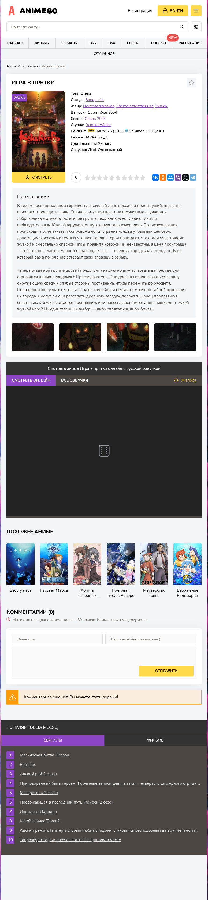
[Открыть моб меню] (196, 10)
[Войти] (173, 10)
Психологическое (98, 106)
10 (143, 177)
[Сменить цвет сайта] (196, 26)
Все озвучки (74, 380)
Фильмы (42, 43)
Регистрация (140, 10)
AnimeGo (39, 10)
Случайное (104, 54)
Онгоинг (162, 41)
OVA (112, 43)
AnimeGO (13, 66)
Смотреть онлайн (31, 380)
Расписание (190, 43)
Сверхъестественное (135, 106)
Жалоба (185, 380)
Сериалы (69, 43)
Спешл (133, 43)
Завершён (95, 99)
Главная (15, 43)
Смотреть (42, 177)
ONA (93, 43)
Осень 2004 (95, 118)
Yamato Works (98, 124)
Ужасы (161, 106)
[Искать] (182, 26)
